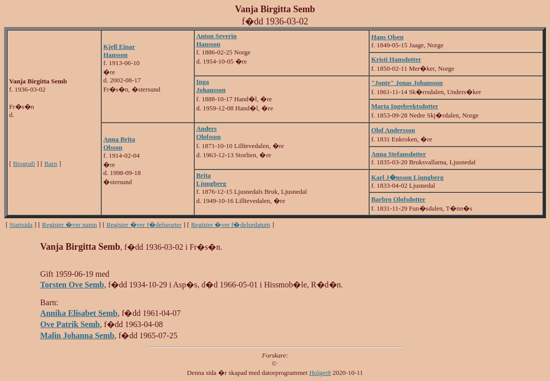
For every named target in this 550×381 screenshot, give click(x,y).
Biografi (24, 163)
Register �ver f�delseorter (143, 224)
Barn (50, 163)
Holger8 (320, 372)
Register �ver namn (69, 224)
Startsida (21, 224)
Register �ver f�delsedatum (230, 224)
